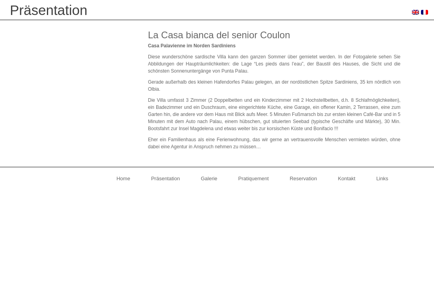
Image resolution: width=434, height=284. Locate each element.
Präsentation (165, 178)
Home (123, 178)
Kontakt (346, 178)
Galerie (209, 178)
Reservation (303, 178)
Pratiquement (253, 178)
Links (382, 178)
